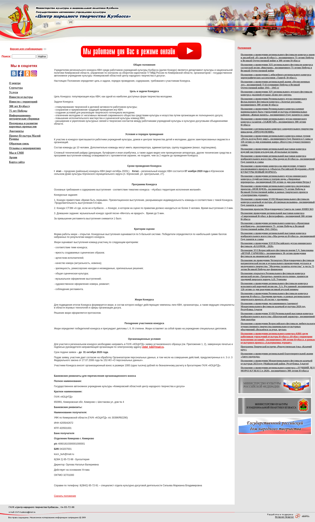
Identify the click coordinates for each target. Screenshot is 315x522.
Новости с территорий (23, 101)
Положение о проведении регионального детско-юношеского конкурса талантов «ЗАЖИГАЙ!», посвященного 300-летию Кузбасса (274, 121)
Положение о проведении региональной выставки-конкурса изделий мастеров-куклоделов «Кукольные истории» (273, 150)
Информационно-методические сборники (24, 117)
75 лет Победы (18, 110)
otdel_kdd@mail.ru (153, 347)
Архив (13, 157)
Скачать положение (65, 496)
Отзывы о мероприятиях (25, 148)
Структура (16, 87)
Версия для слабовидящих (26, 49)
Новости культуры (21, 97)
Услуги (13, 92)
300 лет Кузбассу (19, 106)
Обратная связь (19, 143)
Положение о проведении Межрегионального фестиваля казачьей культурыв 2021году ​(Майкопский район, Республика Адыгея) (276, 362)
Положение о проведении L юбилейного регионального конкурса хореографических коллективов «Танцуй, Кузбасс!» (276, 76)
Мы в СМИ (16, 152)
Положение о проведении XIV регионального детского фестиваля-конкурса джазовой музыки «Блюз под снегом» (277, 93)
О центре (15, 83)
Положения (244, 48)
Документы (16, 131)
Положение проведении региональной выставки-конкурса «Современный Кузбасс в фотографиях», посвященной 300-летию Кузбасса (276, 216)
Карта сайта (17, 162)
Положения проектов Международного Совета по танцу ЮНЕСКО (277, 209)
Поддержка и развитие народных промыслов (23, 125)
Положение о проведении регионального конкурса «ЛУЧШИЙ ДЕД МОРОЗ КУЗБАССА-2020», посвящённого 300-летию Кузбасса (278, 369)
